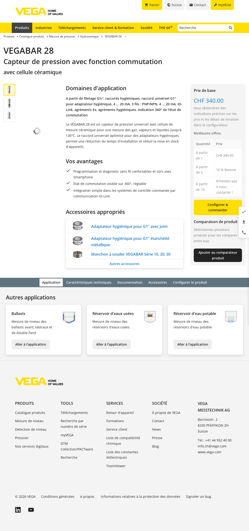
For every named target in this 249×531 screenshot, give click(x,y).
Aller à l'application (30, 343)
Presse (157, 437)
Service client (116, 429)
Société (146, 27)
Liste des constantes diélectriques (122, 454)
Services (114, 402)
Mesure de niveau (29, 420)
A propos (87, 496)
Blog (155, 445)
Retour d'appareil (120, 412)
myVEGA (67, 434)
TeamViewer (116, 465)
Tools (67, 402)
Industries (44, 27)
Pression (21, 437)
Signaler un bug (198, 496)
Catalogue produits (30, 412)
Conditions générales (58, 496)
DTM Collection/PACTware (77, 446)
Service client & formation (113, 27)
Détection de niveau (31, 429)
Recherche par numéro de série (74, 423)
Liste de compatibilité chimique (123, 440)
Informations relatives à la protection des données (140, 496)
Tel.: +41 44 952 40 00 (215, 439)
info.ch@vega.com (212, 445)
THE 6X (165, 27)
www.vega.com (209, 451)
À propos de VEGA (166, 412)
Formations (115, 420)
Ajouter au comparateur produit (217, 255)
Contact (158, 420)
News (156, 429)
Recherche (69, 457)
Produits (22, 27)
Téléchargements (72, 27)
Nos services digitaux (31, 445)
